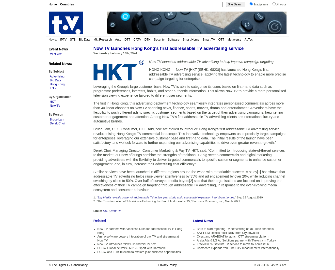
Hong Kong (57, 84)
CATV (137, 39)
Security (159, 39)
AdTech (249, 39)
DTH (147, 39)
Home (53, 4)
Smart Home (191, 39)
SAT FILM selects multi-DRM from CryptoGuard (228, 233)
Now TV (55, 105)
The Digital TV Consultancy (69, 265)
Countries (67, 4)
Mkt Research (103, 39)
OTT (221, 39)
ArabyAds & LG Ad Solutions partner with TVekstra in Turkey (236, 240)
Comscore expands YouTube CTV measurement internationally (238, 248)
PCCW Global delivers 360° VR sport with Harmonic (131, 248)
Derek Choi (57, 123)
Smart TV (209, 39)
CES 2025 (57, 54)
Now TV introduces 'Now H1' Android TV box (126, 244)
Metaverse (234, 39)
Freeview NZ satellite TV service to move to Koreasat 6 (233, 244)
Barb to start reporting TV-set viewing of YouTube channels (235, 229)
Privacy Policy (167, 265)
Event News (58, 49)
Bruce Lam (57, 119)
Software (173, 39)
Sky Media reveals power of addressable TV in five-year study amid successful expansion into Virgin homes (165, 197)
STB (73, 39)
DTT (127, 39)
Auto (118, 39)
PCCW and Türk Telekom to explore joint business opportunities (139, 252)
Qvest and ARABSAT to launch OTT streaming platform (233, 236)
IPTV (63, 39)
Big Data (84, 39)
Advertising (57, 76)
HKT (53, 102)
